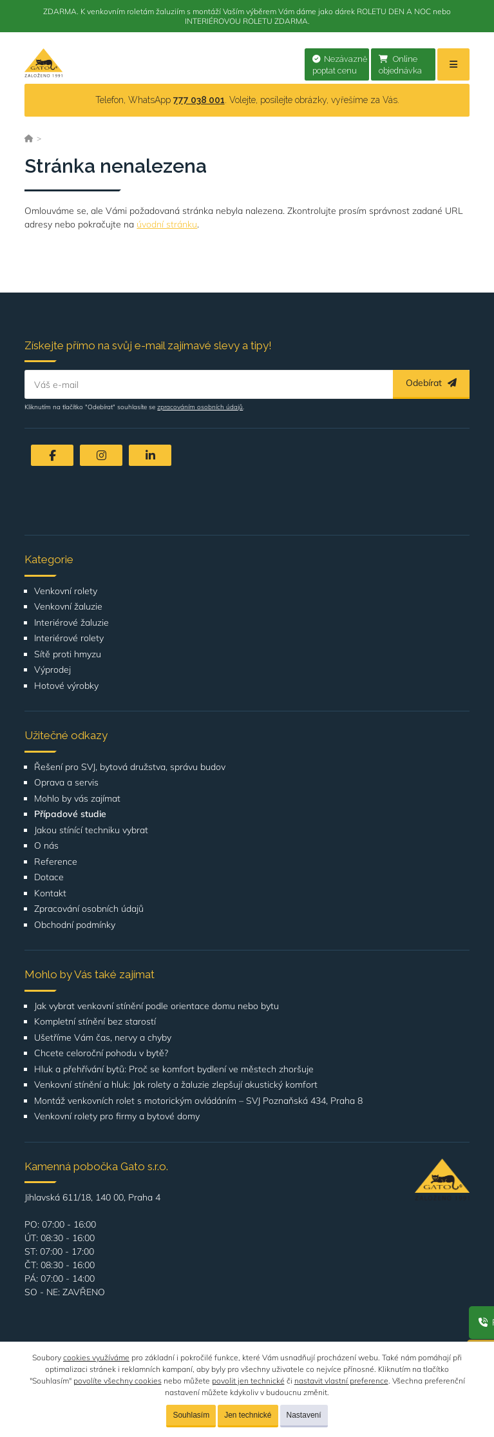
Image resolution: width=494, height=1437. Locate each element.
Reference (55, 861)
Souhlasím (191, 1415)
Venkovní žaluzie (68, 606)
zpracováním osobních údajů (200, 407)
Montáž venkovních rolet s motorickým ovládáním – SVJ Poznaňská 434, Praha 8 (198, 1100)
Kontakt (50, 893)
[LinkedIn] (150, 455)
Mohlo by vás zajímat (77, 798)
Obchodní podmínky (74, 925)
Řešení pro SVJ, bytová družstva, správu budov (129, 767)
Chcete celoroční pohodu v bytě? (101, 1053)
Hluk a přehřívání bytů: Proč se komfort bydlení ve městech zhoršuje (174, 1069)
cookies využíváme (96, 1357)
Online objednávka (400, 65)
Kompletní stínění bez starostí (95, 1021)
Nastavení (304, 1415)
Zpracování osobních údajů (89, 908)
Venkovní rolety (65, 591)
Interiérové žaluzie (71, 622)
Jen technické (247, 1415)
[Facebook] (52, 455)
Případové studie (70, 814)
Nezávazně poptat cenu (339, 65)
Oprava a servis (66, 782)
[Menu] (453, 64)
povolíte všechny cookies (117, 1380)
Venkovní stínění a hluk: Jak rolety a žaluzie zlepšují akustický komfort (176, 1084)
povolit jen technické (248, 1380)
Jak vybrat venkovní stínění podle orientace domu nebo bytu (156, 1006)
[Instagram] (101, 455)
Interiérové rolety (69, 638)
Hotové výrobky (66, 685)
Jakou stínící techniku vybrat (91, 830)
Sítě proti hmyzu (67, 654)
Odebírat (431, 383)
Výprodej (52, 669)
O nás (46, 845)
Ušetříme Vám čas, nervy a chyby (102, 1037)
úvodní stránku (167, 224)
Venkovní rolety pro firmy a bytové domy (117, 1116)
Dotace (49, 877)
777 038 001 (199, 100)
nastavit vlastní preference (341, 1380)
